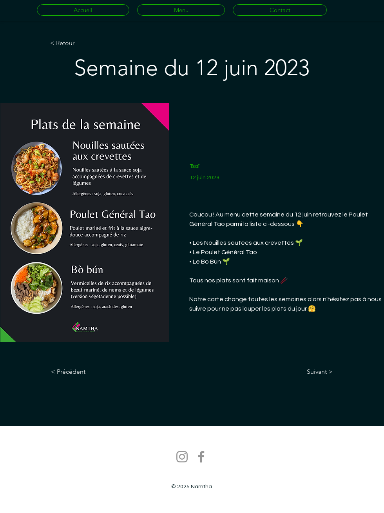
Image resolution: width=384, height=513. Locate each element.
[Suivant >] (313, 372)
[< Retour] (76, 43)
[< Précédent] (77, 372)
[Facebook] (201, 456)
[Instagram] (182, 456)
